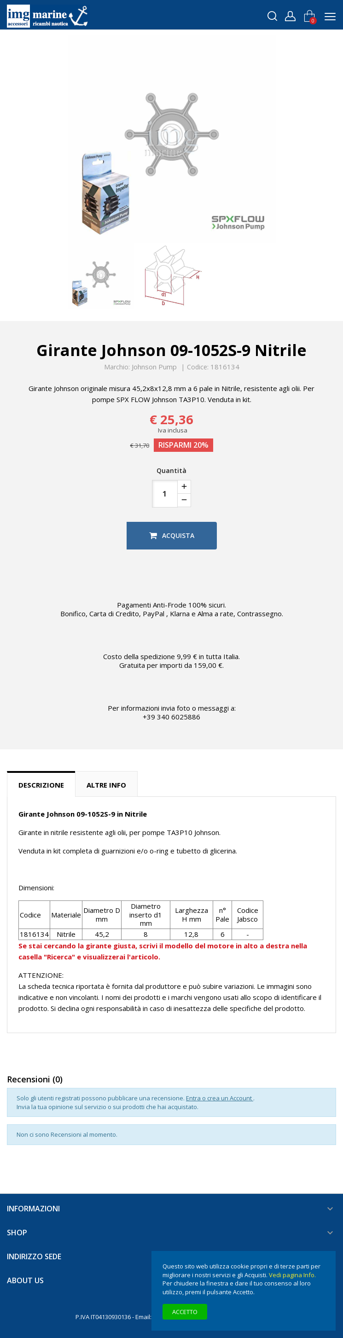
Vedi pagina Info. (292, 1275)
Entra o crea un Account (219, 1098)
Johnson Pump (154, 366)
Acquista (171, 535)
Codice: (198, 367)
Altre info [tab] (106, 784)
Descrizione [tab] (41, 784)
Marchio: (117, 367)
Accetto (185, 1312)
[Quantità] (165, 494)
